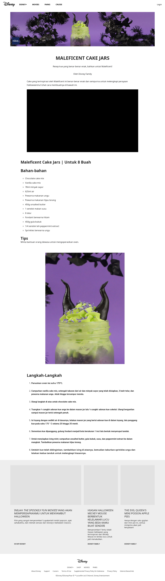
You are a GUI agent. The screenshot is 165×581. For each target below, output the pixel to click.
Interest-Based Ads (127, 571)
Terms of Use (66, 571)
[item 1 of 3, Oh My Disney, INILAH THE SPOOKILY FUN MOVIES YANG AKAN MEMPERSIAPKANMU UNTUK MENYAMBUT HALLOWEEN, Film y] (45, 485)
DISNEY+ (70, 567)
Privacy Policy (112, 571)
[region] (82, 120)
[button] (160, 4)
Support (47, 571)
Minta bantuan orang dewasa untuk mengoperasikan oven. (82, 201)
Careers (56, 571)
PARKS (95, 567)
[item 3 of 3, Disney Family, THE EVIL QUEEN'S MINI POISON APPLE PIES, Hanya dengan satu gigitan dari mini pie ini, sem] (138, 485)
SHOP (79, 567)
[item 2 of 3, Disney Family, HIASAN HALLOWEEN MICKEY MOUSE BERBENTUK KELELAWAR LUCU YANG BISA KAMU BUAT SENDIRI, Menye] (101, 485)
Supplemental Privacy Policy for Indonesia (89, 571)
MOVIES (87, 567)
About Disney (36, 571)
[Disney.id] (9, 4)
